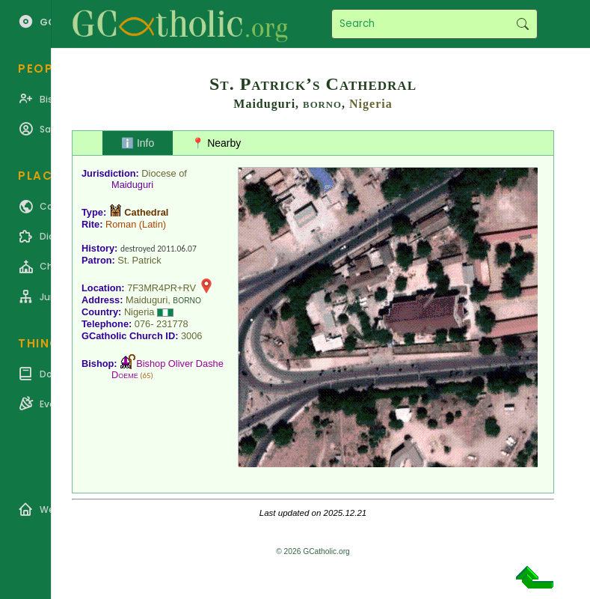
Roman (120, 224)
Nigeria (371, 103)
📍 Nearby (216, 143)
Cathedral (146, 212)
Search (522, 24)
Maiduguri (132, 184)
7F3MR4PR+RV (161, 288)
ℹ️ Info (137, 143)
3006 (191, 335)
